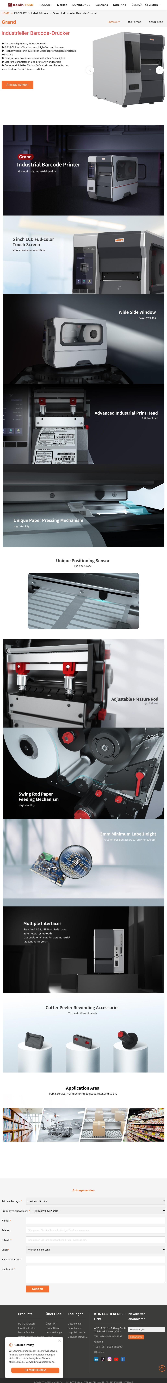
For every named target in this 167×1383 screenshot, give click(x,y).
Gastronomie (74, 1324)
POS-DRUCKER (26, 1324)
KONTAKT (119, 4)
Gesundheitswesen (78, 1337)
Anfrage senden (18, 85)
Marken (62, 4)
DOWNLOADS (81, 4)
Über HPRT (52, 1324)
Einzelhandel (74, 1328)
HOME (29, 4)
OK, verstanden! (35, 1371)
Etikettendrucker (27, 1328)
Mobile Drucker (26, 1333)
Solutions (101, 4)
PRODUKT (45, 4)
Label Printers (39, 13)
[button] (160, 70)
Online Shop (52, 1328)
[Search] (140, 4)
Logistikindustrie (77, 1333)
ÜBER (135, 4)
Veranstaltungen (54, 1333)
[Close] (60, 1341)
